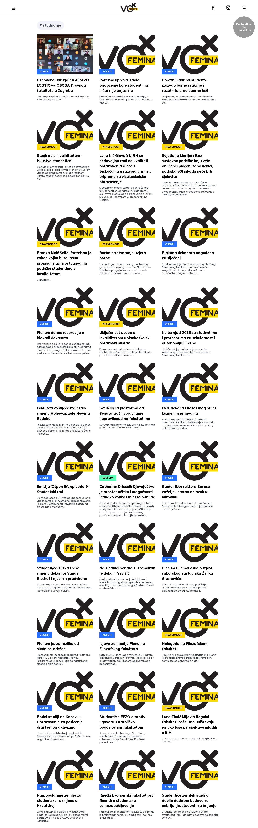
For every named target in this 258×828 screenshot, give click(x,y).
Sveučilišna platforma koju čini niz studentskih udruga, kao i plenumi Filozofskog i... (127, 426)
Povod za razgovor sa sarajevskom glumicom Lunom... (189, 740)
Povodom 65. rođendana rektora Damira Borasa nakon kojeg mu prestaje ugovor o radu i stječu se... (187, 506)
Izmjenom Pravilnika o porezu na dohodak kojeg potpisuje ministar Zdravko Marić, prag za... (189, 99)
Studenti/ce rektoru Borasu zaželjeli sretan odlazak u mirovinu (186, 491)
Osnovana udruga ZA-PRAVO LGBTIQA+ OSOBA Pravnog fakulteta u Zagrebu (63, 85)
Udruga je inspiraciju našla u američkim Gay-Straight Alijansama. (64, 98)
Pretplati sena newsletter (244, 27)
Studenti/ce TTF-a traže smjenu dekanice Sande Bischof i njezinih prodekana (62, 573)
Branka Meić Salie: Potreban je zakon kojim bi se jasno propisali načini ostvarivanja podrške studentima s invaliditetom (64, 263)
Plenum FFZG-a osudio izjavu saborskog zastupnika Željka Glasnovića (187, 573)
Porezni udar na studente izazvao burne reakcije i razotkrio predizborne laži (185, 85)
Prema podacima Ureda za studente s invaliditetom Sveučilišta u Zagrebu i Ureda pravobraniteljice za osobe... (125, 352)
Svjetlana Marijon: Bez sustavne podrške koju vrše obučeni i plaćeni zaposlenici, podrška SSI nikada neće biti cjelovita (187, 166)
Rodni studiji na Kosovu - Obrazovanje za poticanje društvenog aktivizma (60, 722)
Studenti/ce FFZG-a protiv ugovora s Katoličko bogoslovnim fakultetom (122, 722)
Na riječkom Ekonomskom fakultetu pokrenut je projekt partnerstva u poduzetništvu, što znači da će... (126, 814)
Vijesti (44, 71)
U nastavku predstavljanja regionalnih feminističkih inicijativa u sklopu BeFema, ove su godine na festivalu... (64, 736)
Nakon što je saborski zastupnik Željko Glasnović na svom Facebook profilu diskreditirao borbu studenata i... (184, 587)
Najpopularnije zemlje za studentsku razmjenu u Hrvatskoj (59, 800)
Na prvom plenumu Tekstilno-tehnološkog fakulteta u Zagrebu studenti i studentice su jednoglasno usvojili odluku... (64, 587)
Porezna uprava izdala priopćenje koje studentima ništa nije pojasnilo (123, 85)
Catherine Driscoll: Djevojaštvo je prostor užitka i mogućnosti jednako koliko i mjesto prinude (127, 491)
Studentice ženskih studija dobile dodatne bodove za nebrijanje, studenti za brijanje (189, 800)
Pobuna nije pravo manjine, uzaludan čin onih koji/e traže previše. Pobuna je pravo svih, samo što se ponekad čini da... (189, 658)
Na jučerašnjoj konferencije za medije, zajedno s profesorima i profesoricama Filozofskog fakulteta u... (186, 352)
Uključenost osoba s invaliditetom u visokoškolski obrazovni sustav (124, 337)
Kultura (108, 478)
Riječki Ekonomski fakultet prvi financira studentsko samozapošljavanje (127, 800)
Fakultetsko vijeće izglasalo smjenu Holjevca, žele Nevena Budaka (63, 413)
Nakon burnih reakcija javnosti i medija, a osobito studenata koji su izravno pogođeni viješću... (126, 99)
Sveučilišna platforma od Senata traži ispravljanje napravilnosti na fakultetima (124, 413)
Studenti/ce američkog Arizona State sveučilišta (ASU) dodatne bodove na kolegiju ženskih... (190, 814)
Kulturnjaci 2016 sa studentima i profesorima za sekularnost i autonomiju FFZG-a (189, 337)
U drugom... (43, 279)
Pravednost (48, 147)
